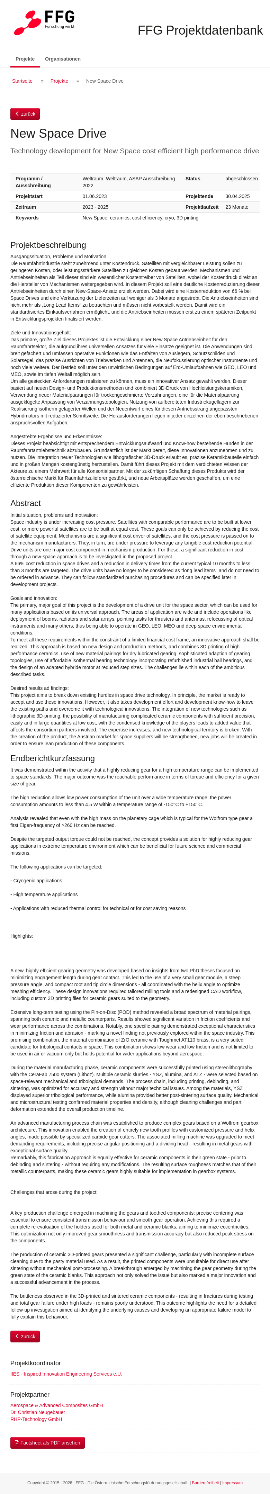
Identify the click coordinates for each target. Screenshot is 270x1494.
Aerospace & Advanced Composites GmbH (56, 1405)
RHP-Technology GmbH (36, 1419)
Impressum (232, 1482)
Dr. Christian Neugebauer (37, 1412)
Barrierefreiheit (205, 1482)
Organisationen (63, 59)
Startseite (22, 81)
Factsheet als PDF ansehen (47, 1443)
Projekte (28, 58)
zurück (25, 114)
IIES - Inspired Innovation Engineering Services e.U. (66, 1374)
